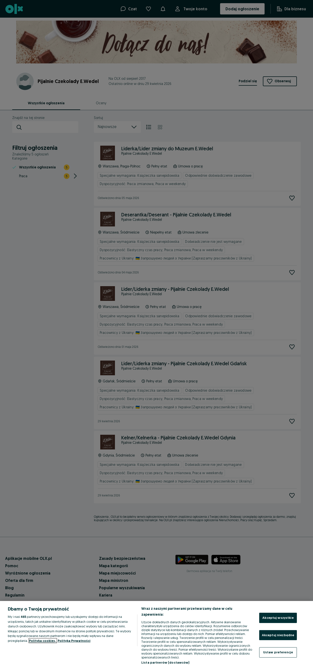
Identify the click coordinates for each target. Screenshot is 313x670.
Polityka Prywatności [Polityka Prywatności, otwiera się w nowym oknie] (74, 641)
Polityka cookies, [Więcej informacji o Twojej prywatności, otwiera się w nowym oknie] (42, 641)
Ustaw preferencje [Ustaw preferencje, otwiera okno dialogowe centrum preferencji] (278, 652)
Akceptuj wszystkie (277, 618)
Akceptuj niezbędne (278, 635)
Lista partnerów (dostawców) (165, 662)
